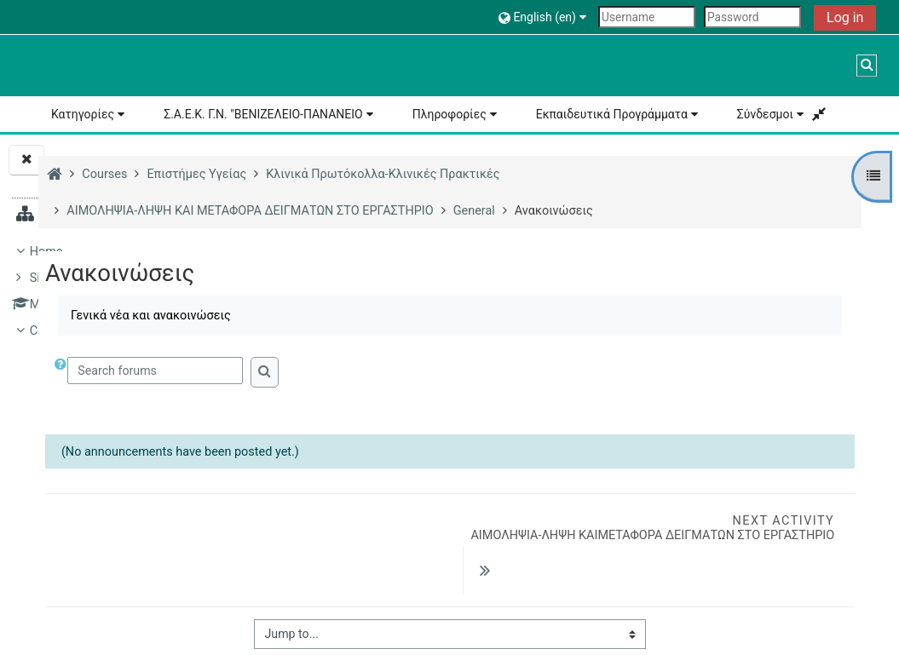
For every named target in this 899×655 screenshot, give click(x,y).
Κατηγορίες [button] (82, 114)
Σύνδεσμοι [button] (765, 114)
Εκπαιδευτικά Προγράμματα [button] (612, 114)
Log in (845, 17)
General (187, 606)
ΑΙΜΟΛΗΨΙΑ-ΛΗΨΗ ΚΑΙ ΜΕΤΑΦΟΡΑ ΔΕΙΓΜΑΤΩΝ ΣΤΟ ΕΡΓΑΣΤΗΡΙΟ (165, 532)
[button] (544, 16)
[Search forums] (378, 370)
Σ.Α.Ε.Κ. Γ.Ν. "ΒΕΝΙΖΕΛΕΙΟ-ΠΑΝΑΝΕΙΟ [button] (263, 114)
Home (46, 251)
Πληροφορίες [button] (449, 114)
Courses (52, 331)
